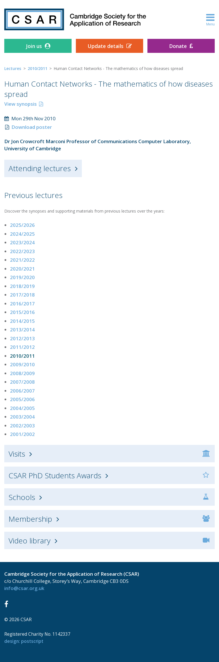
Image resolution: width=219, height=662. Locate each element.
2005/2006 (22, 399)
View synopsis (20, 104)
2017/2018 (22, 294)
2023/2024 (22, 242)
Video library (29, 540)
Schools (22, 497)
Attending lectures (40, 168)
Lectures (12, 68)
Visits (17, 454)
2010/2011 (37, 68)
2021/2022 (22, 260)
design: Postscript (23, 641)
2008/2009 (22, 373)
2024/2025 (22, 234)
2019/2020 (22, 277)
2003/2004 (22, 416)
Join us (34, 46)
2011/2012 (22, 347)
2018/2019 (22, 286)
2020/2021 (22, 268)
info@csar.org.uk (24, 588)
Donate (178, 46)
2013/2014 (22, 329)
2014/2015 (22, 321)
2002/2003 (22, 425)
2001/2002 (22, 434)
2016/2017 (22, 303)
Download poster (31, 127)
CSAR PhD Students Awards (55, 475)
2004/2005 (22, 408)
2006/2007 (22, 390)
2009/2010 (22, 364)
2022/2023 (22, 251)
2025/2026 (22, 225)
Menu (210, 19)
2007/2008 (22, 382)
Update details (105, 46)
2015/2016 (22, 312)
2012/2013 (22, 338)
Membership (30, 519)
